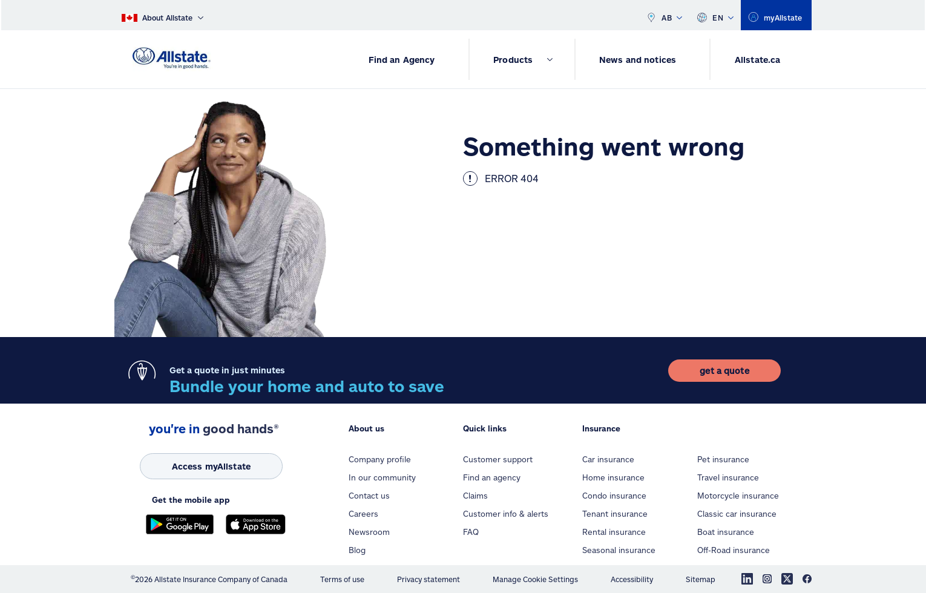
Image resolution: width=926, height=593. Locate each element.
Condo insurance (614, 495)
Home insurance (613, 477)
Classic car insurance (737, 514)
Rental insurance (614, 532)
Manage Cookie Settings (535, 579)
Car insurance (608, 459)
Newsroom (369, 532)
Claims (475, 495)
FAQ (471, 532)
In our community (382, 477)
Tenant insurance (615, 514)
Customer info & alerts (505, 514)
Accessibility (632, 579)
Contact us (369, 495)
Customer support (498, 459)
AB (664, 15)
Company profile (380, 459)
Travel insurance (728, 477)
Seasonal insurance (618, 550)
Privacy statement (428, 579)
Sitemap (700, 579)
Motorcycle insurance (738, 495)
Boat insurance (725, 532)
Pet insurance (723, 459)
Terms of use (342, 579)
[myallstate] (776, 15)
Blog (357, 550)
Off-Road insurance (733, 550)
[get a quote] (724, 370)
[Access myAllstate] (211, 466)
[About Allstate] (162, 15)
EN (715, 15)
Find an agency (491, 477)
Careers (363, 514)
